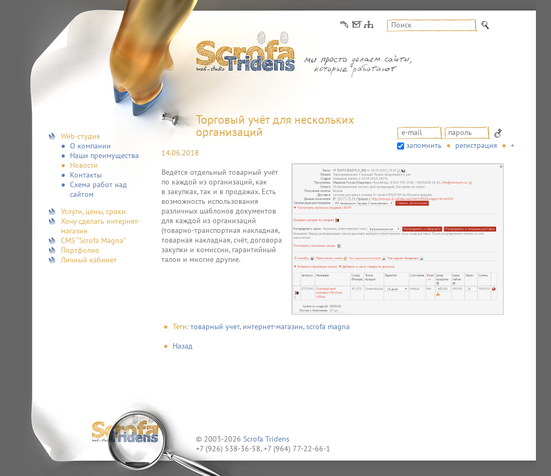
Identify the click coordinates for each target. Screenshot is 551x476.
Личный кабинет (89, 260)
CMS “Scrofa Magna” (93, 240)
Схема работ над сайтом (98, 189)
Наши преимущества (104, 155)
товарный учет (214, 326)
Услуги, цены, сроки (93, 211)
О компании (90, 146)
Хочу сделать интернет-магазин (100, 226)
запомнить (424, 145)
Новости (84, 165)
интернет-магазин (273, 326)
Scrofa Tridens (266, 439)
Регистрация (476, 145)
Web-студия (80, 136)
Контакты (86, 175)
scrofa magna (328, 326)
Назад (183, 346)
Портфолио (80, 250)
